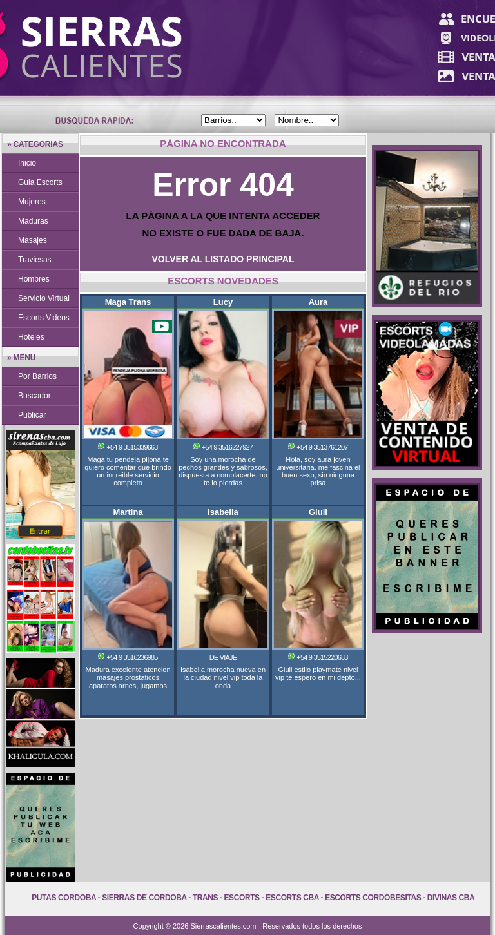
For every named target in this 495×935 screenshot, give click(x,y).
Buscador (34, 395)
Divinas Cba (451, 897)
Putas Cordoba (63, 897)
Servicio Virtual (44, 298)
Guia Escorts (40, 182)
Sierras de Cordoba (144, 897)
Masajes (32, 240)
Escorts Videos (44, 317)
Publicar (32, 414)
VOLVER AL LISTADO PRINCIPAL (223, 259)
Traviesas (35, 259)
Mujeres (32, 201)
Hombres (34, 279)
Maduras (33, 221)
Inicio (27, 163)
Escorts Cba (292, 897)
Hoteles (31, 337)
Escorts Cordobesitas (373, 897)
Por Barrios (37, 376)
